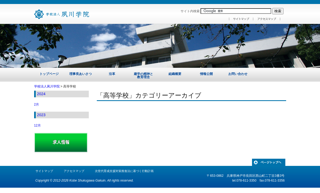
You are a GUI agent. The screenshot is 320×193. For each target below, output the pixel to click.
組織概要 (175, 74)
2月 (36, 104)
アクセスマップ (74, 171)
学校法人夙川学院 (47, 86)
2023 (41, 115)
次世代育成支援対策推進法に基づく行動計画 (124, 171)
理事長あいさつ (80, 74)
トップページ (49, 74)
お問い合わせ (237, 74)
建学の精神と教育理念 (143, 75)
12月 (37, 125)
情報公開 (206, 74)
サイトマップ (44, 171)
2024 (41, 94)
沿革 (112, 74)
